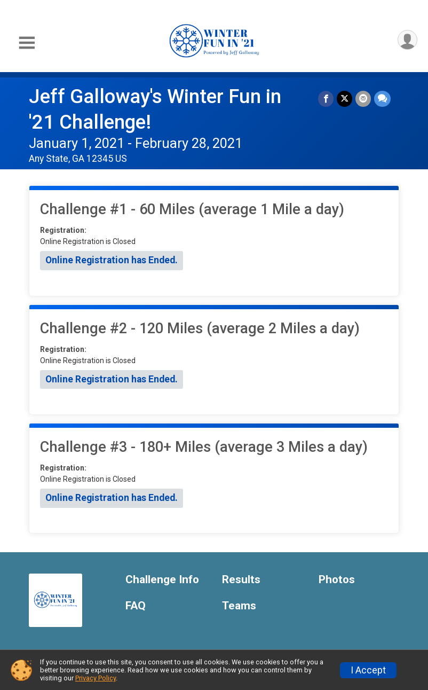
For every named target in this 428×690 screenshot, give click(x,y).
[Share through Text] (382, 98)
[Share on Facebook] (326, 98)
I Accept (368, 670)
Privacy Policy (95, 678)
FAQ (135, 606)
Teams (239, 606)
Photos (337, 580)
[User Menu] (407, 40)
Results (241, 580)
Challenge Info (162, 580)
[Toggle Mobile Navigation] (26, 43)
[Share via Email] (363, 98)
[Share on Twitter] (344, 98)
